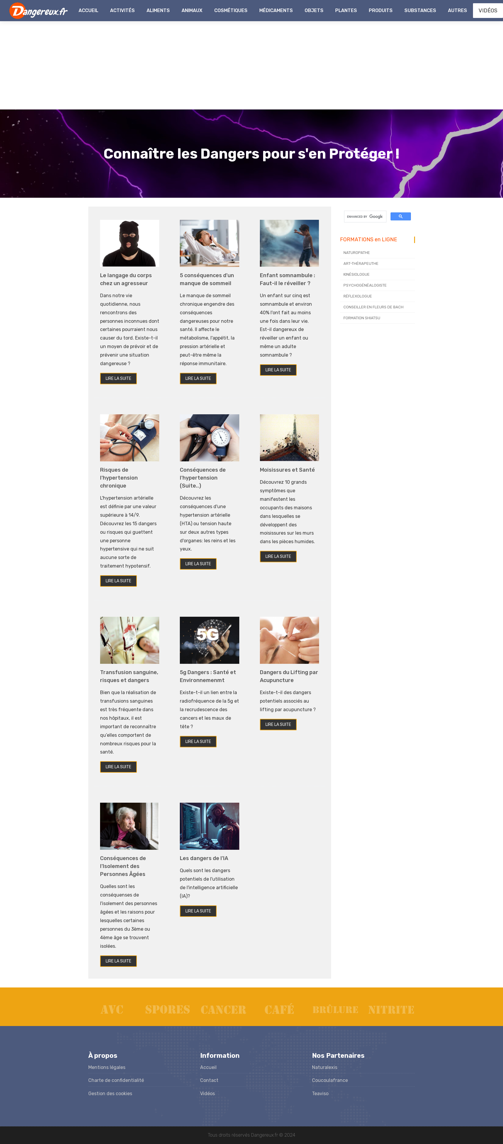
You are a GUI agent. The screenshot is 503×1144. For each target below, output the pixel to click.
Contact (209, 1080)
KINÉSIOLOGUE (356, 274)
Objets (314, 10)
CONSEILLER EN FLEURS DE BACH (373, 307)
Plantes (346, 10)
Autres (457, 10)
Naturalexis (324, 1067)
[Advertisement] (251, 65)
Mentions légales (106, 1067)
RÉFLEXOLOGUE (357, 296)
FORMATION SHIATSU (361, 318)
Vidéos (207, 1093)
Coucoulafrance (330, 1080)
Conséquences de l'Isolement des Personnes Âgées (123, 866)
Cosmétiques (231, 10)
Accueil (88, 10)
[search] (364, 216)
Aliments (158, 10)
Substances (420, 10)
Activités (122, 10)
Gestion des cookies (110, 1093)
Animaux (192, 10)
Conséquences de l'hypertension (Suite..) (203, 478)
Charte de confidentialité (116, 1080)
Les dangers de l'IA (204, 858)
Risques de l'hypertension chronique (119, 478)
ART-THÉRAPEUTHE (361, 263)
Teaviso (320, 1093)
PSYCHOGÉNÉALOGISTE (365, 285)
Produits (381, 10)
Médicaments (276, 10)
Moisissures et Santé (287, 470)
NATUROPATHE (356, 252)
